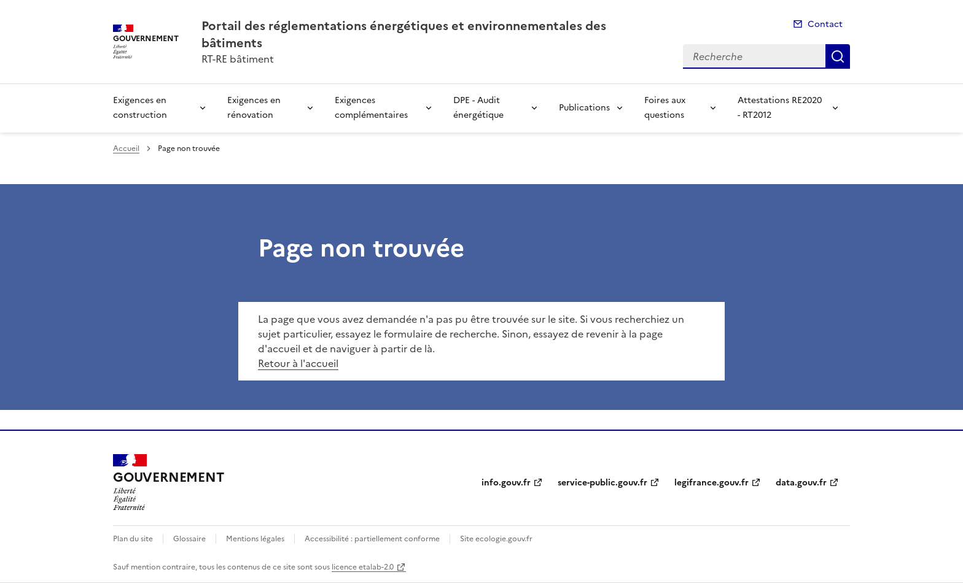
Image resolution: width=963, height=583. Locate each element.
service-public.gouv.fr (602, 482)
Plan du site (133, 538)
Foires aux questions (664, 108)
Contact (825, 24)
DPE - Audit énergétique (478, 108)
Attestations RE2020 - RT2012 (780, 108)
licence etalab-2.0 (363, 567)
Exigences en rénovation (254, 108)
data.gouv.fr (801, 482)
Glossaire (189, 538)
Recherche (837, 56)
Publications (584, 107)
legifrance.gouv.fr (711, 482)
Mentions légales (255, 538)
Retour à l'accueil (298, 363)
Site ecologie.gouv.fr (496, 538)
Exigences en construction (140, 108)
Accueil (126, 148)
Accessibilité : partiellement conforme (372, 538)
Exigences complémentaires (371, 108)
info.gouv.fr (506, 482)
